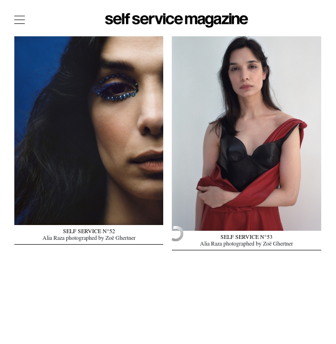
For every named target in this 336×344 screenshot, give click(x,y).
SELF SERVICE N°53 (246, 238)
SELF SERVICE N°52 (89, 232)
